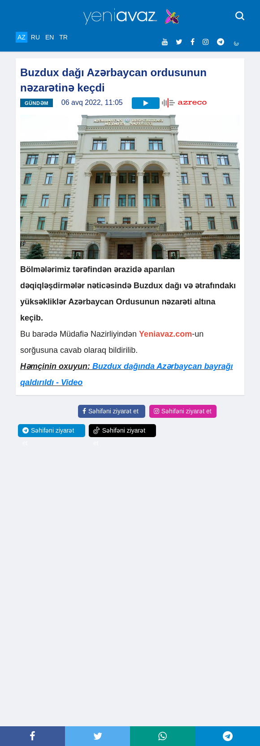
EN (49, 37)
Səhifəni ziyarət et (110, 411)
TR (63, 37)
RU (35, 37)
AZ (21, 37)
